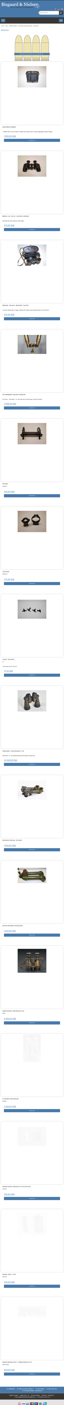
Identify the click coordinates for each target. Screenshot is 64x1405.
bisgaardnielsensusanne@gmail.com (27, 1397)
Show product (32, 140)
